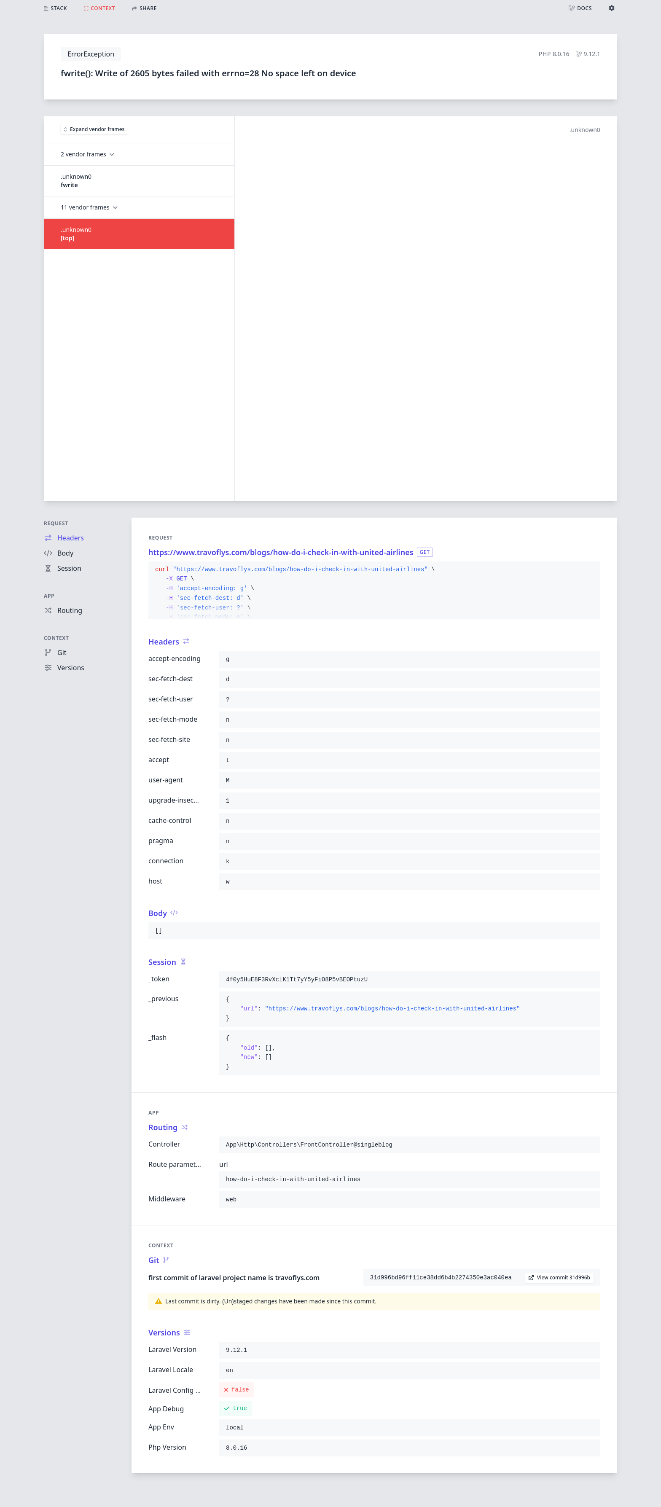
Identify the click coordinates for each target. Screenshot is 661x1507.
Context (56, 638)
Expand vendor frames (94, 129)
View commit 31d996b (559, 1277)
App (49, 595)
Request (56, 523)
